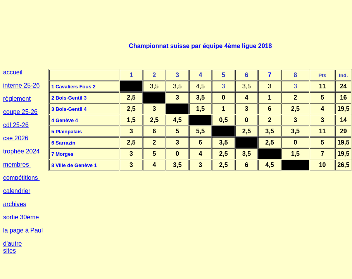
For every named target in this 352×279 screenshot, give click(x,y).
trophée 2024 (21, 151)
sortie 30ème (22, 217)
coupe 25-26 (20, 111)
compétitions (21, 177)
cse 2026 (15, 138)
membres (17, 164)
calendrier (16, 191)
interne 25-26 (21, 85)
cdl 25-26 (16, 125)
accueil (12, 72)
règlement (17, 98)
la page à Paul (24, 230)
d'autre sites (12, 247)
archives (14, 204)
